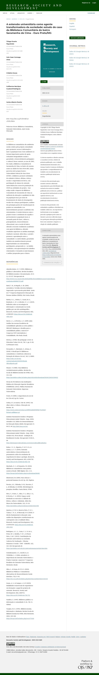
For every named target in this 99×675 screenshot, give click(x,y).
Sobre (29, 13)
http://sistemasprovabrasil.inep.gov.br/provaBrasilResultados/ (26, 443)
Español (72, 26)
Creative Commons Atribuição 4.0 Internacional (50, 647)
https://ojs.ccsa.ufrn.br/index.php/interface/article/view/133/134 (27, 579)
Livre (77, 637)
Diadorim (33, 637)
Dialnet (57, 637)
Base (27, 637)
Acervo (14, 19)
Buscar (39, 13)
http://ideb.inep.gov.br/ (20, 426)
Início (5, 13)
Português (72, 29)
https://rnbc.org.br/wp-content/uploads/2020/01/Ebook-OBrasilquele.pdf (16, 361)
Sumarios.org (41, 637)
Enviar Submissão (77, 38)
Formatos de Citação (51, 262)
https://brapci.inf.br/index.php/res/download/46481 (23, 473)
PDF (44, 81)
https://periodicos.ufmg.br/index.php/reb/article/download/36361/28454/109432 (32, 377)
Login (94, 2)
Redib (73, 637)
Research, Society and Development (34, 7)
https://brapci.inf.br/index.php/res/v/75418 (20, 618)
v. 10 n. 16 (21, 19)
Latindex (83, 637)
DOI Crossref (50, 637)
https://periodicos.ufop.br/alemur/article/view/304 (22, 506)
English (71, 23)
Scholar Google (66, 637)
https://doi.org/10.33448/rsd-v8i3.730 (18, 462)
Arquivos (21, 13)
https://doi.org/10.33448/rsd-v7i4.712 (18, 595)
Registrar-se (86, 2)
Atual (12, 13)
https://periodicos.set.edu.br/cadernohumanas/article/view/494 (26, 548)
